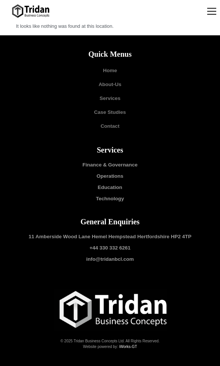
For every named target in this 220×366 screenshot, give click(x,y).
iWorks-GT (128, 347)
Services (110, 98)
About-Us (110, 84)
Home (110, 70)
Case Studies (110, 112)
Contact (109, 126)
